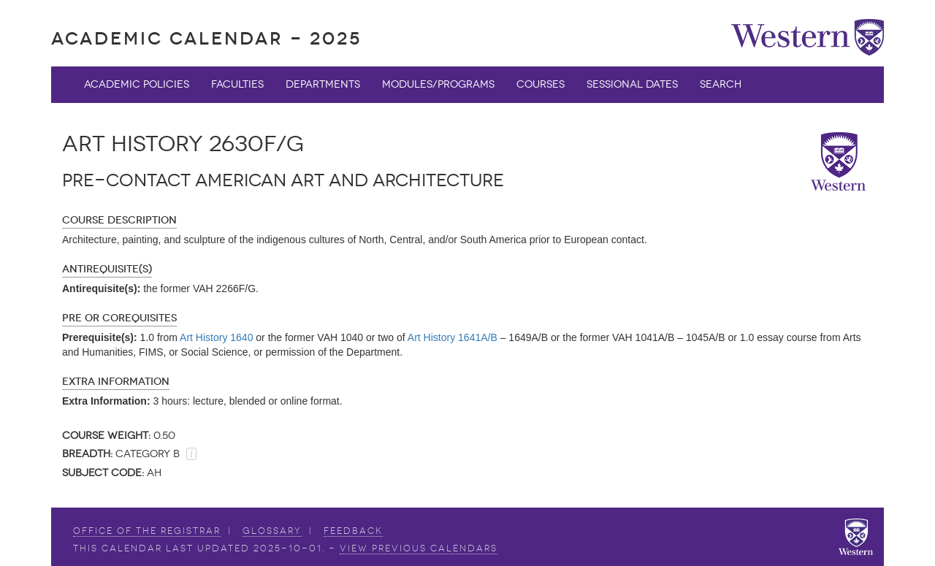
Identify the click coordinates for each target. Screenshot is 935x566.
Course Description (119, 220)
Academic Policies (136, 84)
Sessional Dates (632, 84)
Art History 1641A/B (452, 337)
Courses (540, 84)
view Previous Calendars (418, 548)
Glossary (272, 531)
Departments (323, 84)
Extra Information (115, 381)
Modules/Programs (438, 84)
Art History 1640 (216, 337)
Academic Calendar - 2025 (206, 38)
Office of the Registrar (147, 531)
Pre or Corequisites (119, 318)
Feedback (353, 531)
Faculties (237, 84)
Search (720, 84)
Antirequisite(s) (107, 269)
